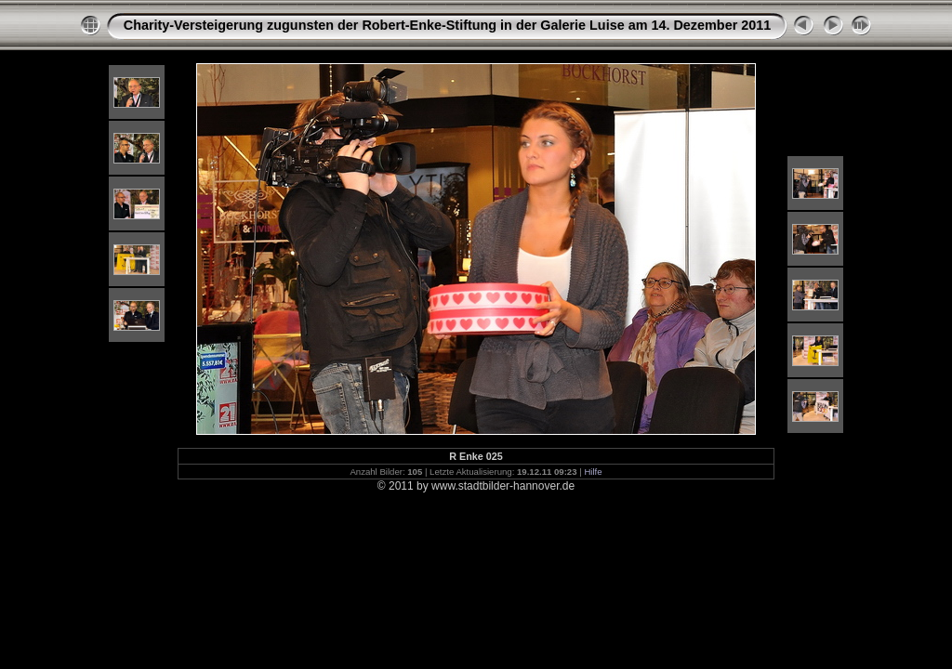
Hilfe (593, 471)
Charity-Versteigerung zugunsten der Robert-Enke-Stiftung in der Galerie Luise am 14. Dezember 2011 (448, 25)
